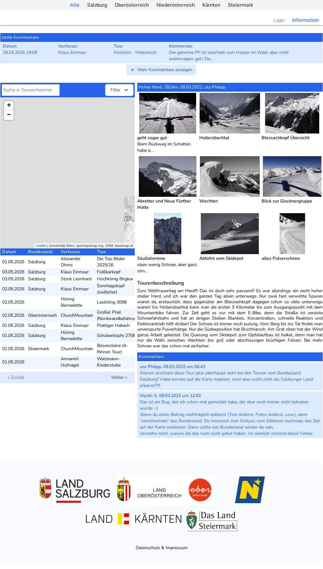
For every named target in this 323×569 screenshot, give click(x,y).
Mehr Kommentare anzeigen (161, 70)
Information (305, 20)
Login (279, 20)
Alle (75, 5)
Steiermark (240, 5)
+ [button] (9, 106)
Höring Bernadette (71, 302)
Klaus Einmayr (75, 272)
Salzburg (97, 5)
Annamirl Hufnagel (70, 362)
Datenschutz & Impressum (162, 548)
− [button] (9, 115)
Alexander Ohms (71, 262)
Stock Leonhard (76, 279)
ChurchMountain (77, 315)
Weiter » (119, 377)
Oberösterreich (132, 5)
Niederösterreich (175, 5)
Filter (119, 90)
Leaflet (41, 246)
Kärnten (211, 5)
